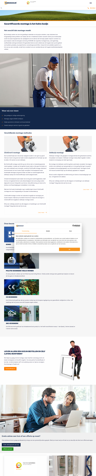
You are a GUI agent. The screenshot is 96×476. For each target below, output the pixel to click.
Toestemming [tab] (25, 231)
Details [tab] (48, 231)
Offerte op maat (7, 449)
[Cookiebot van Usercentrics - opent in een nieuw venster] (73, 226)
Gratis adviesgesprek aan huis (11, 445)
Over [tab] (70, 231)
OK (69, 249)
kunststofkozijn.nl (10, 368)
